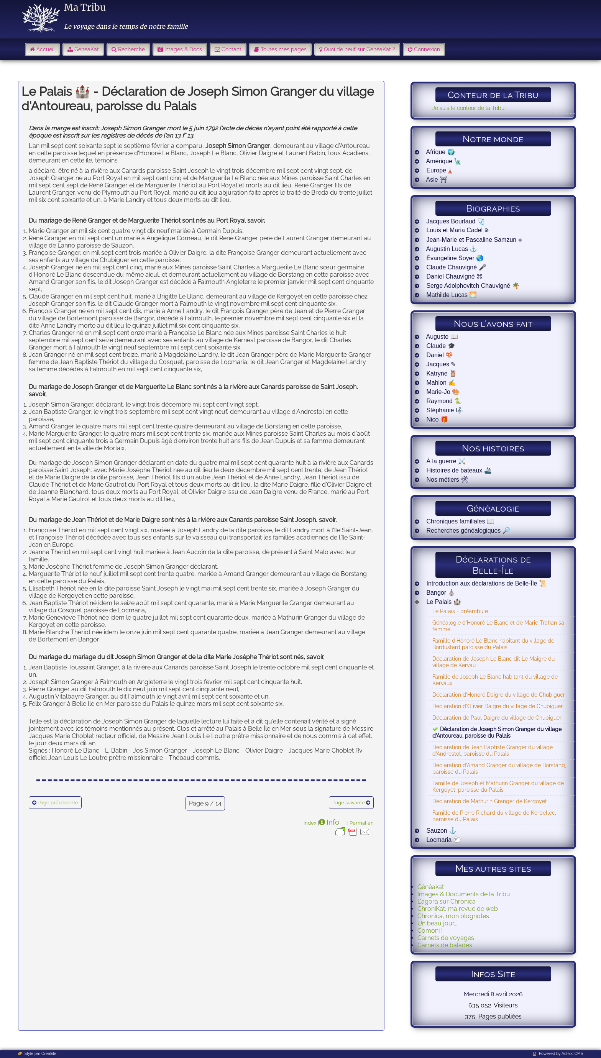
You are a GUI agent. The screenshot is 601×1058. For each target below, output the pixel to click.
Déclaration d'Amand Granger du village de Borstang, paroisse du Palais (499, 768)
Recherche (131, 49)
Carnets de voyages (445, 938)
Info (333, 822)
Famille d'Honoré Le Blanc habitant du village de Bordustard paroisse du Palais (493, 643)
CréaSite (48, 1053)
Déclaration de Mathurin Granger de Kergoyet (489, 801)
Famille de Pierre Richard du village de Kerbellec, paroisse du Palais (494, 815)
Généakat (430, 887)
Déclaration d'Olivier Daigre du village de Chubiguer (497, 706)
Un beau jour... (437, 923)
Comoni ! (430, 930)
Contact (231, 49)
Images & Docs (183, 49)
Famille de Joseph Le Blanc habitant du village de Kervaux (495, 679)
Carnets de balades (444, 945)
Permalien (362, 823)
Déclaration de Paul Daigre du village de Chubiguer (497, 717)
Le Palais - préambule (460, 611)
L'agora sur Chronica (446, 901)
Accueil (45, 49)
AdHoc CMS (572, 1053)
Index (310, 823)
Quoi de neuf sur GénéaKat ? (359, 49)
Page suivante (348, 802)
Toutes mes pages (284, 49)
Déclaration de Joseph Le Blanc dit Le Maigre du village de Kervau (493, 661)
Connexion (427, 49)
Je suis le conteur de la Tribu (468, 108)
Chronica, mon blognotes (453, 916)
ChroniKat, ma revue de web (457, 908)
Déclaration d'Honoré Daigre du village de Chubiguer (498, 694)
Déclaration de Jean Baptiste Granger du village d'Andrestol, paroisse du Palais (492, 750)
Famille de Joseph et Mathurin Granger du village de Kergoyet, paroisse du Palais (498, 786)
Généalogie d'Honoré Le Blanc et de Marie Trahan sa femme (498, 625)
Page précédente (58, 802)
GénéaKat (86, 49)
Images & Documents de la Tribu (463, 894)
